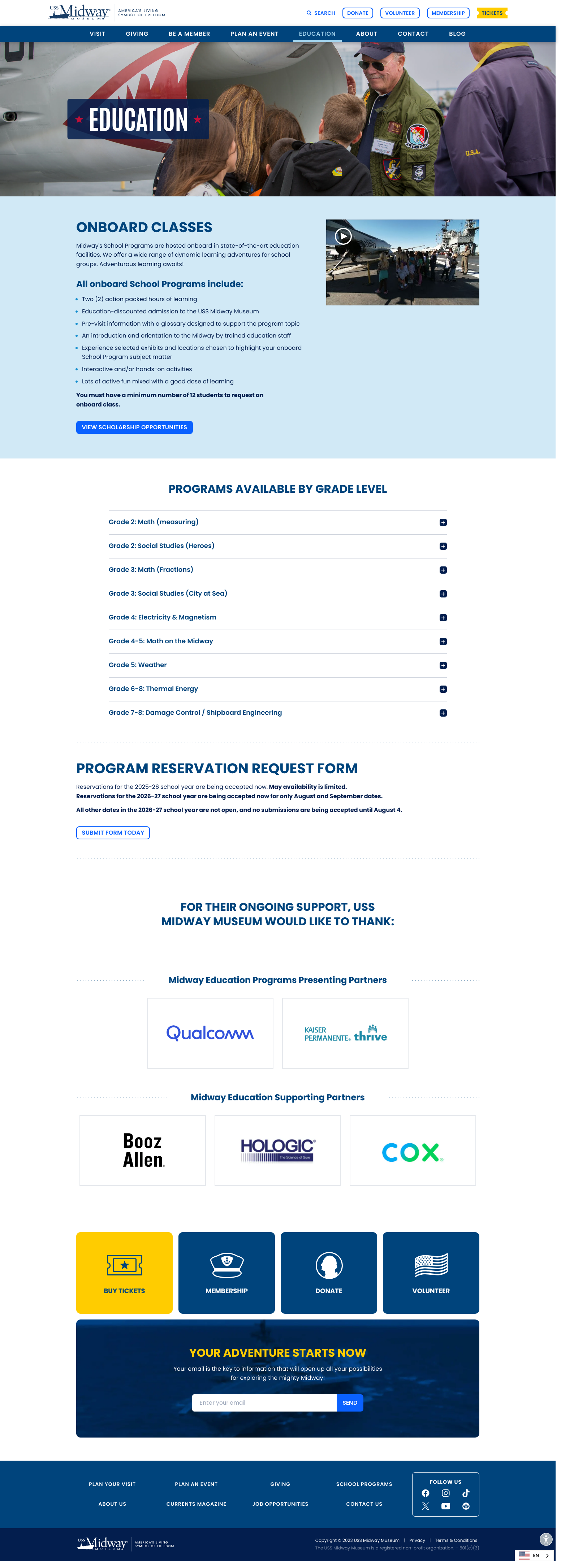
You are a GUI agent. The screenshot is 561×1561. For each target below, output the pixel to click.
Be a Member (189, 34)
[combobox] (534, 1555)
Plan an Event (254, 34)
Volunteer (400, 13)
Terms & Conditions (456, 1541)
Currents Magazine (196, 1504)
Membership (448, 13)
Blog (457, 34)
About (367, 34)
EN (529, 1555)
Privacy (417, 1541)
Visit (97, 34)
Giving (137, 34)
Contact (413, 34)
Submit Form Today (113, 832)
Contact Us (364, 1504)
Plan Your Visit (112, 1484)
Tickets (492, 13)
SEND (350, 1403)
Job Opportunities (280, 1504)
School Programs (364, 1484)
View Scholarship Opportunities (134, 427)
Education (317, 34)
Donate (357, 13)
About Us (112, 1504)
